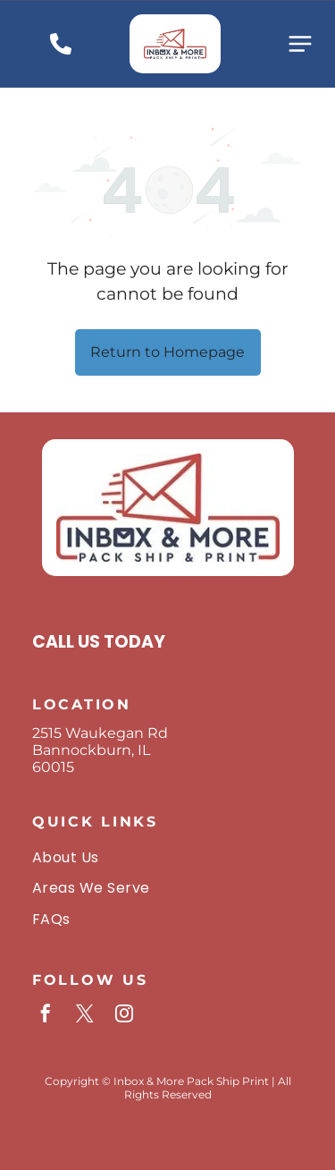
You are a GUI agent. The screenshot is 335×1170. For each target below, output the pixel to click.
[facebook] (45, 1015)
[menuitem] (167, 857)
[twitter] (84, 1015)
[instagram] (124, 1015)
